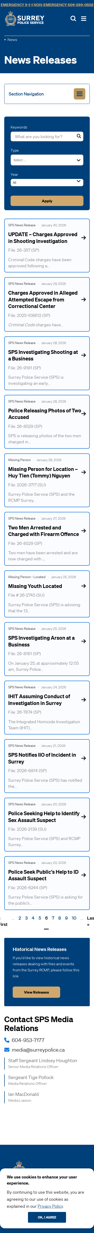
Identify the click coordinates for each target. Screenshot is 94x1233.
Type (15, 150)
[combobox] (22, 160)
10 (74, 918)
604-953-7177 (28, 1040)
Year (14, 174)
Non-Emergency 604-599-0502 (63, 4)
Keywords (19, 127)
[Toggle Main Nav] (83, 18)
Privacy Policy (50, 1206)
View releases (36, 992)
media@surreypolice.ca (38, 1050)
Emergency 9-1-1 (17, 4)
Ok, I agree (47, 1217)
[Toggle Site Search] (73, 18)
